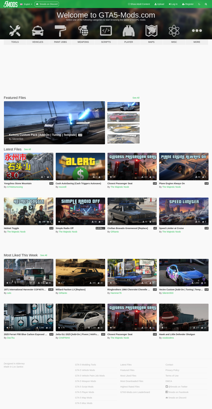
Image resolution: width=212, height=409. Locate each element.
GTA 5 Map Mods (83, 397)
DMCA (169, 381)
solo (9, 293)
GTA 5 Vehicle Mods (85, 370)
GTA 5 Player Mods (84, 392)
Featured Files (127, 370)
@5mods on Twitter (176, 386)
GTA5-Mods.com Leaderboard (135, 392)
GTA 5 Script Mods (84, 386)
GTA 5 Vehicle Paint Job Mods (90, 375)
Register (188, 4)
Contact (169, 364)
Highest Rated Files (130, 386)
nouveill (62, 187)
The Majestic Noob (119, 187)
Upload (159, 4)
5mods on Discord (176, 397)
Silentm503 (167, 293)
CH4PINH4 (64, 338)
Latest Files (126, 364)
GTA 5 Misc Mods (83, 403)
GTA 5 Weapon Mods (85, 381)
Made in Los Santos (13, 366)
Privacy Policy (172, 370)
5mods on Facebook (177, 392)
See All (136, 98)
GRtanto (115, 231)
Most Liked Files (128, 375)
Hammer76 (116, 293)
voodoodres (168, 338)
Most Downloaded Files (131, 381)
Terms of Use (172, 375)
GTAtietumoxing (15, 187)
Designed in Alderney (14, 363)
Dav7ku (10, 338)
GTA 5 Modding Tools (85, 364)
